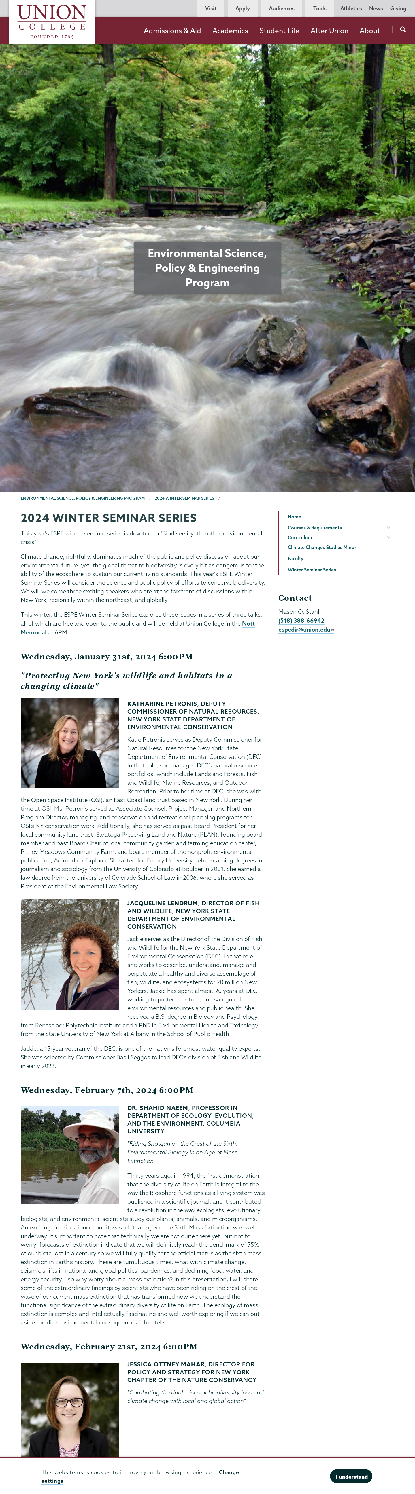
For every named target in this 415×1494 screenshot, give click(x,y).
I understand (352, 1476)
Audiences (282, 8)
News (376, 8)
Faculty (295, 558)
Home (294, 517)
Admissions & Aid (172, 30)
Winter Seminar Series (312, 570)
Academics (230, 30)
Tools (320, 8)
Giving (398, 8)
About (370, 30)
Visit (210, 8)
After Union (329, 30)
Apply (242, 8)
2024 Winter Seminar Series (184, 498)
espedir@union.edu (306, 629)
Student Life (279, 30)
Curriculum (300, 537)
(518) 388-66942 (301, 620)
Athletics (351, 8)
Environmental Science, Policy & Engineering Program (83, 498)
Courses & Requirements (315, 528)
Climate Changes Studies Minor (322, 547)
